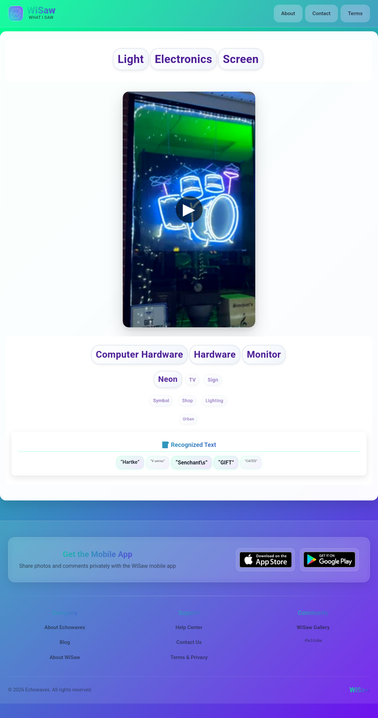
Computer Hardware (135, 358)
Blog (65, 649)
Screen (248, 60)
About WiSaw (65, 663)
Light (123, 60)
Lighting (215, 407)
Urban (188, 425)
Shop (187, 407)
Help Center (188, 634)
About (290, 13)
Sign (214, 385)
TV (193, 385)
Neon (167, 384)
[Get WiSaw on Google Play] (329, 566)
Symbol (160, 407)
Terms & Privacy (188, 663)
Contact (322, 13)
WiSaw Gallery (313, 634)
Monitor (272, 358)
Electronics (182, 60)
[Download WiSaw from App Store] (265, 566)
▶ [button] (189, 212)
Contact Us (189, 649)
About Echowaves (65, 634)
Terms (355, 13)
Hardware (218, 358)
